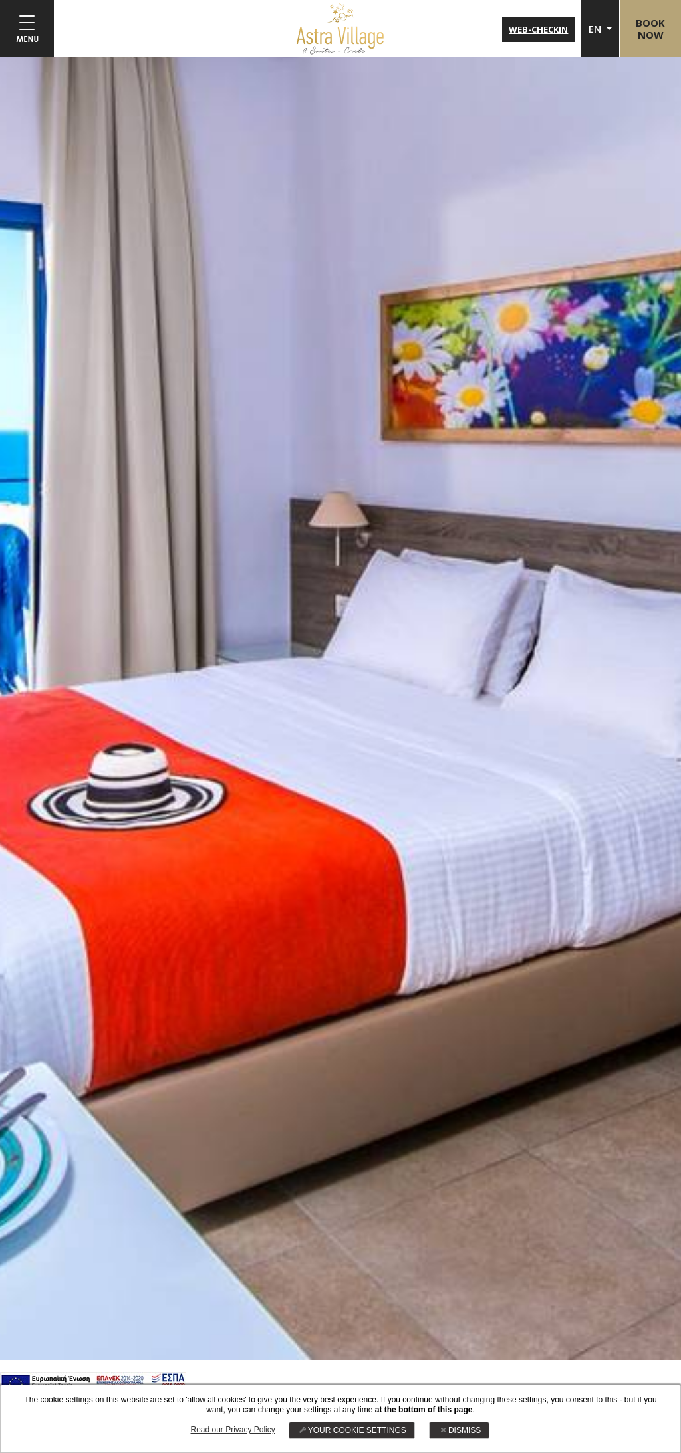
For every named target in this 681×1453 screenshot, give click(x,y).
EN (595, 28)
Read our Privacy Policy (232, 1429)
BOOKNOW (649, 28)
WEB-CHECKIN (537, 29)
